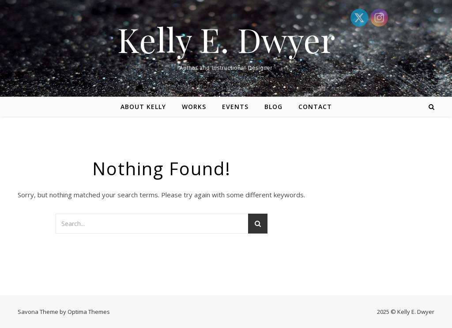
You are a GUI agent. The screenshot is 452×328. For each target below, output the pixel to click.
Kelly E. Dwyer (226, 39)
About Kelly (143, 106)
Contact (315, 106)
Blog (273, 106)
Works (194, 106)
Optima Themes (89, 312)
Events (235, 106)
